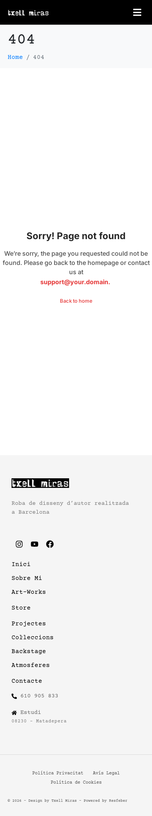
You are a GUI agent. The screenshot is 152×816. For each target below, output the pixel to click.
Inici (21, 564)
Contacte (27, 681)
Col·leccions (33, 637)
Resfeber (118, 801)
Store (21, 608)
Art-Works (29, 592)
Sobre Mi (27, 578)
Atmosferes (31, 665)
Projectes (29, 623)
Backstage (29, 651)
